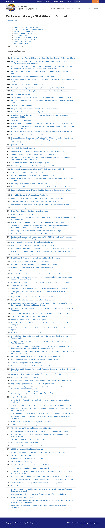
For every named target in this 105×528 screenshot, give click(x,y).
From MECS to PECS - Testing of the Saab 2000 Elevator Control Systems (37, 234)
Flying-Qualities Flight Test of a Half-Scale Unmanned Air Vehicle (34, 264)
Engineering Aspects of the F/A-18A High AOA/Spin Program (32, 383)
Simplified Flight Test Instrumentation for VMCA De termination (34, 109)
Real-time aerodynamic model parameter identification (31, 135)
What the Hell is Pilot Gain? (21, 120)
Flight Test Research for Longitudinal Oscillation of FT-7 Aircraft (34, 297)
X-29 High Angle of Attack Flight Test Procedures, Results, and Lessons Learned (39, 313)
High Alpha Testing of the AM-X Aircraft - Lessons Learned (32, 267)
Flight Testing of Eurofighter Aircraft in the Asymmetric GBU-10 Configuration (39, 166)
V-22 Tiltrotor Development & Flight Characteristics (30, 261)
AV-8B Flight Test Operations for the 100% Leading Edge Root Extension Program (40, 282)
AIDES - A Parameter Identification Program (27, 449)
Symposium (78, 8)
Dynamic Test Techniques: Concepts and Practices (29, 446)
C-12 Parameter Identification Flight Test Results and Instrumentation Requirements (41, 131)
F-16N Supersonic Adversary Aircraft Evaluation (28, 333)
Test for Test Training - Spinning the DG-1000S (28, 84)
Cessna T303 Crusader (19, 397)
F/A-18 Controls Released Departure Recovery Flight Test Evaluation (35, 258)
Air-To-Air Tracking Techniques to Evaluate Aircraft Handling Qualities (36, 483)
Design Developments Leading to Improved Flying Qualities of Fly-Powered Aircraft (41, 405)
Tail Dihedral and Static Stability (23, 148)
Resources (39, 1)
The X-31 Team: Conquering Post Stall (24, 255)
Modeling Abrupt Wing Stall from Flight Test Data (29, 183)
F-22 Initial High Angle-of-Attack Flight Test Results (29, 195)
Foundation (95, 8)
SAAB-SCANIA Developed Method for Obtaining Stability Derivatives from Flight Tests (42, 479)
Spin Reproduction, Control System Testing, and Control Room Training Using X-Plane (42, 97)
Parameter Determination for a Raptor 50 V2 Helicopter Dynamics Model (37, 169)
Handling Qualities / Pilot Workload (26, 27)
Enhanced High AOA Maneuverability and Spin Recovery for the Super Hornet (39, 198)
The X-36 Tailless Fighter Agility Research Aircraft (29, 208)
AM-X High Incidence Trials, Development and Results (30, 316)
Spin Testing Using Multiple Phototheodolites (27, 439)
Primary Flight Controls (22, 41)
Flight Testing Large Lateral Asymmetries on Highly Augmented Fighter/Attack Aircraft (42, 248)
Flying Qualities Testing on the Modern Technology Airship (32, 300)
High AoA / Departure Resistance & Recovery (30, 29)
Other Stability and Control (24, 35)
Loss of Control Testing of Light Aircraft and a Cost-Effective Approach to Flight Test (41, 123)
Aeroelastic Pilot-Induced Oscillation (24, 271)
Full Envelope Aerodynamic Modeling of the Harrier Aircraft (33, 366)
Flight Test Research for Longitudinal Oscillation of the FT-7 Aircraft (35, 274)
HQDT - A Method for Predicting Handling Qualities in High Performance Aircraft (40, 222)
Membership (61, 8)
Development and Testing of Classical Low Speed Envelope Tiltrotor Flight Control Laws (43, 58)
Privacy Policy (94, 523)
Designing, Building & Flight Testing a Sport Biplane (30, 163)
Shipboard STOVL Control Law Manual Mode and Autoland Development (37, 151)
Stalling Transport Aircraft (20, 94)
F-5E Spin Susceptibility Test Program (24, 442)
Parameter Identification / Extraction (27, 37)
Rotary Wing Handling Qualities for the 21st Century (30, 211)
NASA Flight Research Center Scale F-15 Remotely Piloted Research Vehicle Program (41, 476)
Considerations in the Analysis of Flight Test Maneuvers (31, 422)
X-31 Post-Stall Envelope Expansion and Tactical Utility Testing (33, 242)
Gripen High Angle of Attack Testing (24, 214)
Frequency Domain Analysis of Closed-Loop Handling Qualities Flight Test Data (40, 431)
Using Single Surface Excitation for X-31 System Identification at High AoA (37, 231)
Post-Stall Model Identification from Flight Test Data (30, 112)
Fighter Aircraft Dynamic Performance (25, 377)
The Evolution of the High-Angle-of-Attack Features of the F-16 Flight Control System (42, 413)
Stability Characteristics (22, 43)
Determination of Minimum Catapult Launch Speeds (30, 468)
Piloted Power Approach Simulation (24, 486)
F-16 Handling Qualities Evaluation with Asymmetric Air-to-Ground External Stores (41, 251)
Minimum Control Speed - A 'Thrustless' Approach (29, 319)
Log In (96, 1)
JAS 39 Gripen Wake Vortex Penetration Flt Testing (29, 145)
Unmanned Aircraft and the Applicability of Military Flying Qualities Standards (39, 91)
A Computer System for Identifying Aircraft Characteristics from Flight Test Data (40, 452)
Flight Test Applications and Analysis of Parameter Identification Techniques (38, 494)
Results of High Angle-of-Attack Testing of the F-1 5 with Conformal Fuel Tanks (39, 374)
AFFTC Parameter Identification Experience (26, 425)
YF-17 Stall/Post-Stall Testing (21, 462)
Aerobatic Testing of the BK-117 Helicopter (26, 363)
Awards (87, 8)
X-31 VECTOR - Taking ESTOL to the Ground (27, 172)
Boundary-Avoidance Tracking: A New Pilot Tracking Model (32, 154)
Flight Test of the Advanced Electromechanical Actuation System (34, 359)
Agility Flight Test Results (20, 285)
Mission (53, 8)
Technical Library (12, 20)
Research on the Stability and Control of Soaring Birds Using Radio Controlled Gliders (42, 187)
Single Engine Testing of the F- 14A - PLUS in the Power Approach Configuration (40, 288)
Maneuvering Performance (23, 31)
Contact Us (69, 1)
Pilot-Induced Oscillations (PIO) (25, 39)
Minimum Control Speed (23, 33)
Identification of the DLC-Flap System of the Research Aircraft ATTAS (36, 356)
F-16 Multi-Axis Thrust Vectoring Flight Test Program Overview (34, 245)
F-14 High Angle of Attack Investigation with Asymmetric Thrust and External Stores (41, 380)
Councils (47, 1)
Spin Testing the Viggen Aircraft (22, 455)
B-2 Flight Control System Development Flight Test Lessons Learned (35, 201)
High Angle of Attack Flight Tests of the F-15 (27, 458)
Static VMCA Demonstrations (21, 105)
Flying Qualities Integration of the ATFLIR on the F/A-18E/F (32, 175)
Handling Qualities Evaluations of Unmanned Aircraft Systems (33, 76)
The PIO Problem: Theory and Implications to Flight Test (31, 428)
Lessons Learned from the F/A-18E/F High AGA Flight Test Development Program (40, 204)
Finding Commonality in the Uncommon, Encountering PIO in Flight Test (37, 88)
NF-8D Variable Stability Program (23, 497)
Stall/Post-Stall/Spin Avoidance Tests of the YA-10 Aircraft (32, 465)
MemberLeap (84, 523)
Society (70, 8)
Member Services (58, 1)
